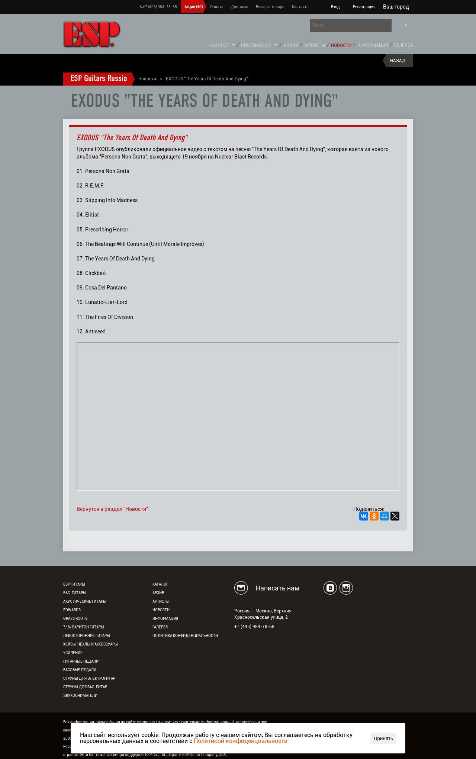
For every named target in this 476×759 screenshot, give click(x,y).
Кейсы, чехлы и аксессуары (90, 644)
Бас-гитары (74, 593)
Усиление (73, 653)
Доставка (239, 7)
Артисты (314, 45)
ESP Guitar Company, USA (204, 755)
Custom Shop (256, 45)
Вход (335, 7)
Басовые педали (79, 670)
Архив (290, 45)
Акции (193, 7)
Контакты (300, 7)
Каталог (219, 45)
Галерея (403, 45)
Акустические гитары (84, 601)
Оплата (216, 7)
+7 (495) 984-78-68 (158, 7)
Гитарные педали (81, 661)
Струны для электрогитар (89, 678)
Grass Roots (75, 619)
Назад (397, 60)
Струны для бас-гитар (85, 687)
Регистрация (364, 7)
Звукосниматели (80, 696)
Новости (341, 45)
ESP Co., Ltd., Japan (161, 755)
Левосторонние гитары (86, 636)
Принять (383, 738)
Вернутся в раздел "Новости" (112, 509)
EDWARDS (72, 610)
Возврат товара (270, 7)
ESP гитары (74, 584)
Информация (372, 45)
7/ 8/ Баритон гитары (83, 627)
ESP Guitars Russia (99, 79)
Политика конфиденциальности (185, 636)
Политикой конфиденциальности (240, 740)
